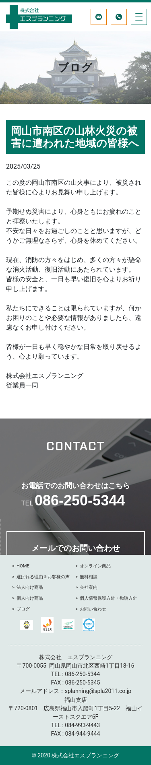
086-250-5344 (80, 500)
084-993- (76, 725)
